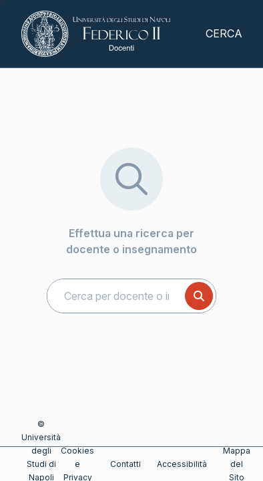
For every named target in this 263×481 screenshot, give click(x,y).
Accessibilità (182, 464)
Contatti (125, 464)
